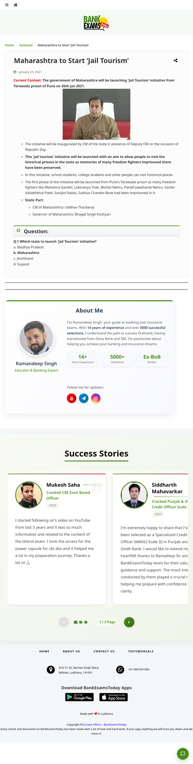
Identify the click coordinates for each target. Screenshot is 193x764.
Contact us (104, 672)
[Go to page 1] (75, 643)
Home (9, 45)
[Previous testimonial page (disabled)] (63, 643)
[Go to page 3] (85, 643)
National (26, 45)
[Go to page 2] (80, 643)
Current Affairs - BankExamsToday (104, 745)
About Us (71, 672)
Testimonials (141, 672)
